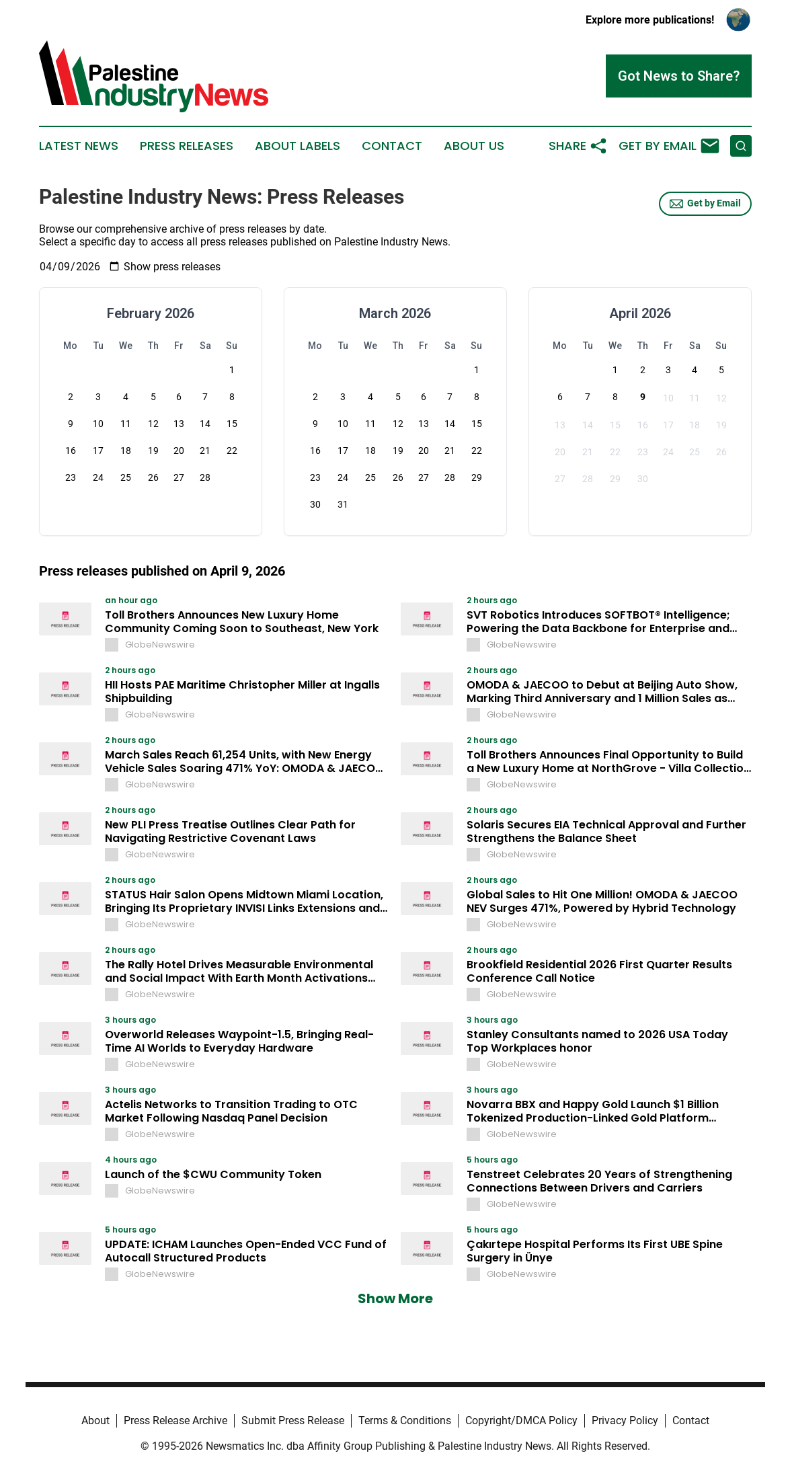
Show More (395, 1298)
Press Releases (186, 146)
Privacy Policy (625, 1420)
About (95, 1420)
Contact (392, 146)
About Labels (297, 146)
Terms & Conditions (404, 1420)
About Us (474, 146)
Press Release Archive (175, 1420)
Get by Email (705, 203)
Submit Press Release (292, 1420)
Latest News (78, 146)
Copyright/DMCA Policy (521, 1420)
